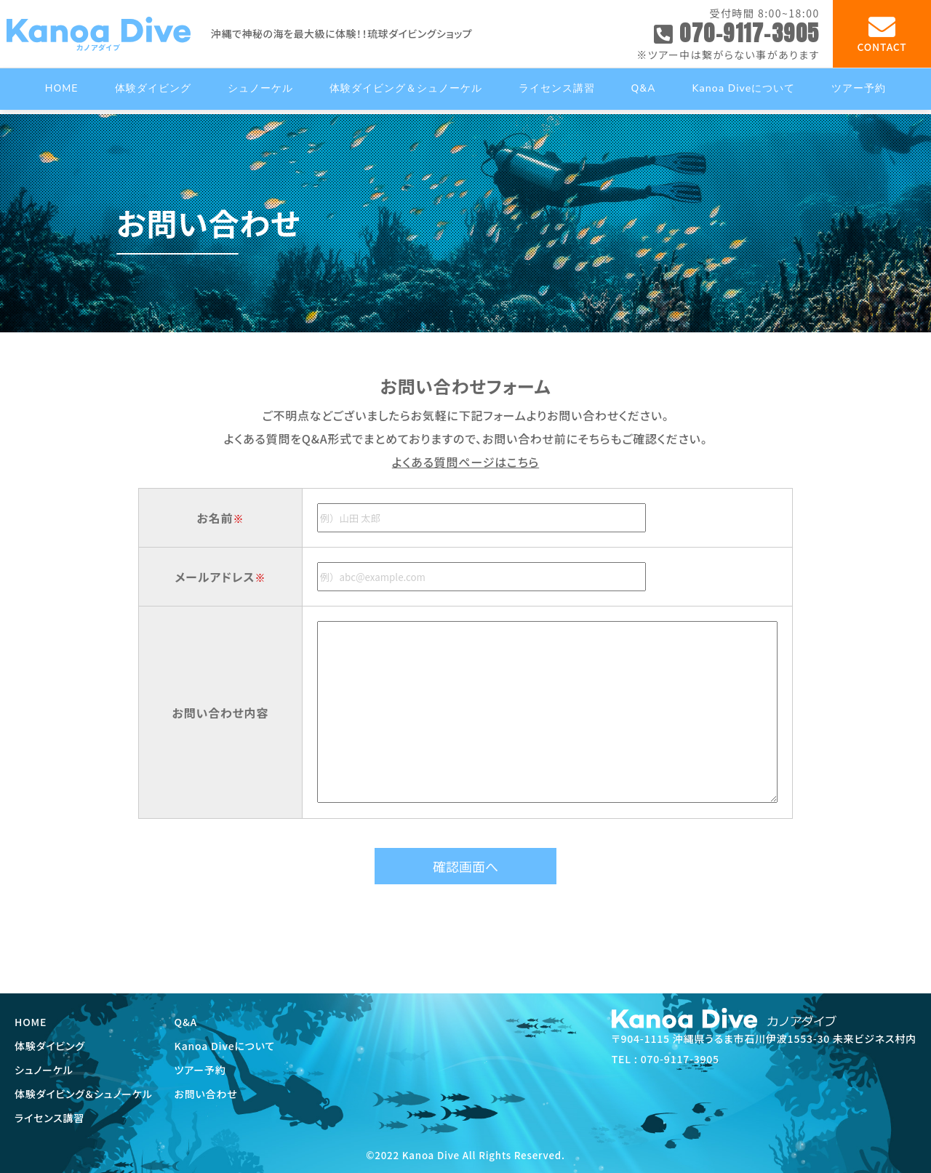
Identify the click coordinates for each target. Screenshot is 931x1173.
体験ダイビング (50, 1045)
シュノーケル (44, 1069)
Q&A (186, 1021)
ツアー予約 (200, 1069)
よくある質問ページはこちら (465, 462)
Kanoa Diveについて (225, 1045)
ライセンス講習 (49, 1117)
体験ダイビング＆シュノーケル (84, 1093)
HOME (31, 1021)
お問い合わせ (206, 1093)
